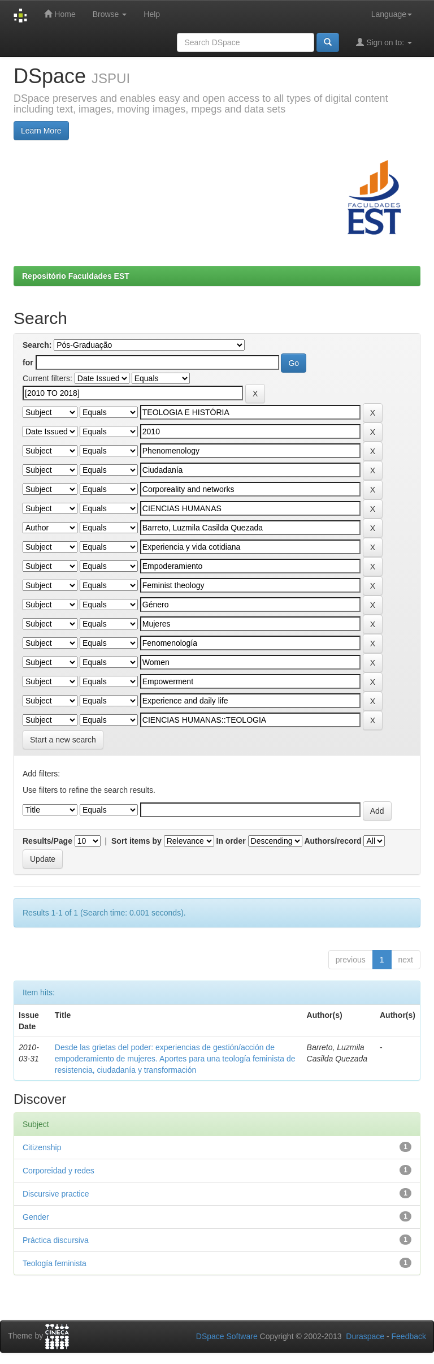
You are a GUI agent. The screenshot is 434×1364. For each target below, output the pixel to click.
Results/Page (47, 840)
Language (391, 14)
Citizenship (42, 1147)
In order (231, 840)
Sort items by (136, 840)
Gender (36, 1216)
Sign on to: (384, 42)
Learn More (41, 130)
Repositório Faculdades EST (75, 275)
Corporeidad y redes (58, 1170)
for (28, 362)
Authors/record (332, 840)
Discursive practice (56, 1193)
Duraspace (365, 1336)
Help (152, 14)
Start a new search (63, 739)
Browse (110, 14)
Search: (37, 344)
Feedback (409, 1336)
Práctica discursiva (56, 1240)
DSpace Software (227, 1336)
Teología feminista (54, 1263)
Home (59, 14)
